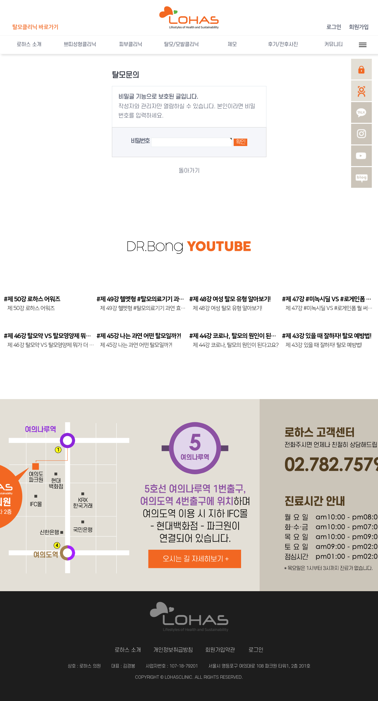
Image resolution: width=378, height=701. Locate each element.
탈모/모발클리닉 (181, 44)
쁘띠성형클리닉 (80, 44)
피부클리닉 (130, 44)
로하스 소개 (29, 44)
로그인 (333, 27)
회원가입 (359, 27)
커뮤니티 (333, 44)
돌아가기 (189, 171)
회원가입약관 (220, 650)
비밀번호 (140, 141)
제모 (232, 44)
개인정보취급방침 (173, 650)
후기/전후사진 (283, 44)
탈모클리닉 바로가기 (35, 27)
